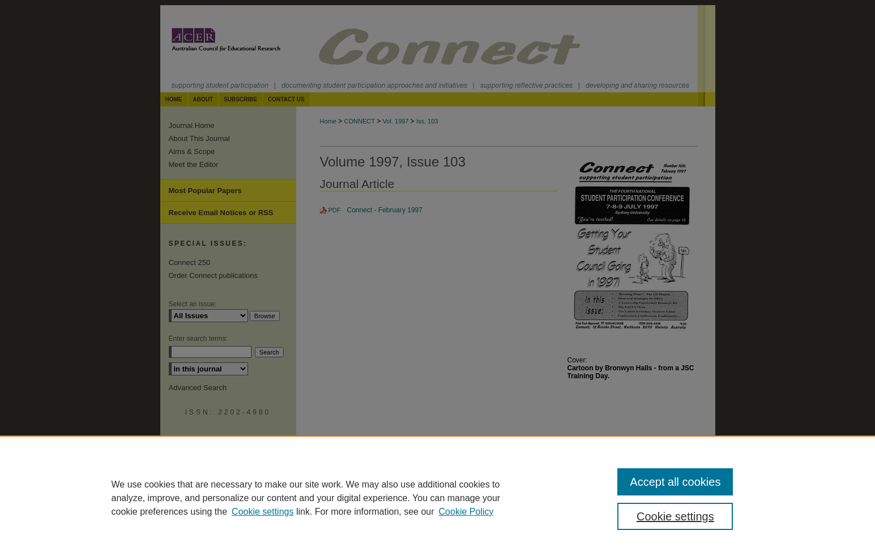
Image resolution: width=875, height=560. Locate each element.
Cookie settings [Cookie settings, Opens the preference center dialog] (675, 516)
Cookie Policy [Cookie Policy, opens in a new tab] (466, 511)
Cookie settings (262, 511)
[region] (437, 497)
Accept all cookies (675, 482)
